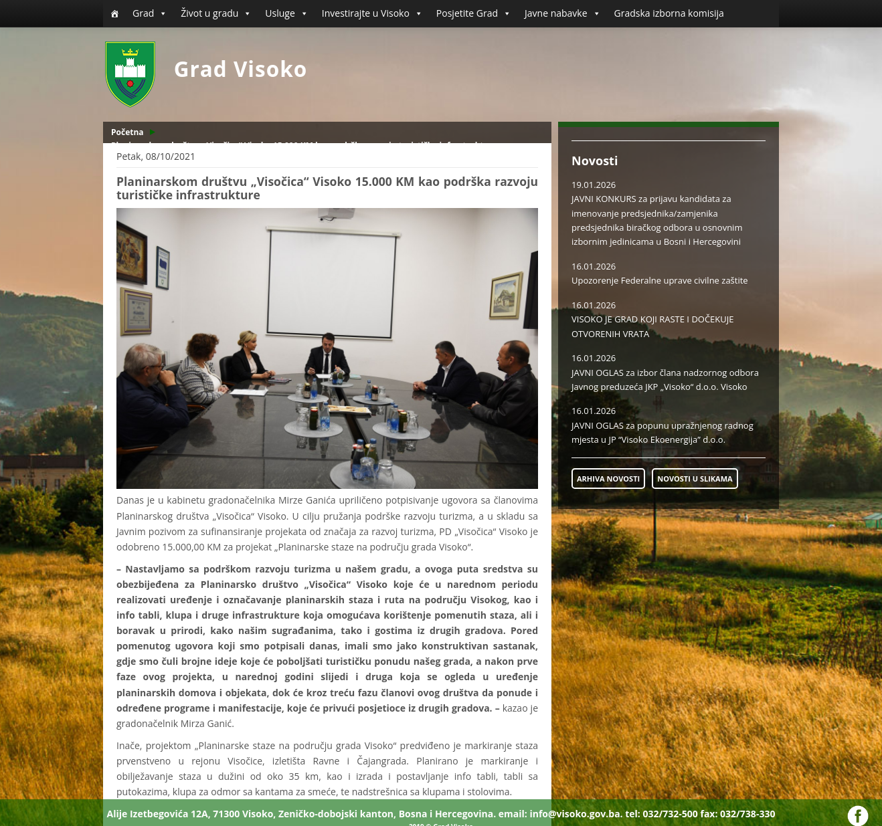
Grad (150, 13)
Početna (127, 132)
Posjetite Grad (473, 13)
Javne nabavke (563, 13)
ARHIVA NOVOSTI (608, 479)
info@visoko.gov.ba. (575, 813)
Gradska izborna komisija (669, 13)
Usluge (286, 13)
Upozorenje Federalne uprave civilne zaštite (659, 280)
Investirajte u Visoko (372, 13)
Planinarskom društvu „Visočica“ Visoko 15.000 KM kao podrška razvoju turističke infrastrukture (304, 145)
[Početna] (114, 13)
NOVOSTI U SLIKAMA (694, 479)
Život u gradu (216, 13)
